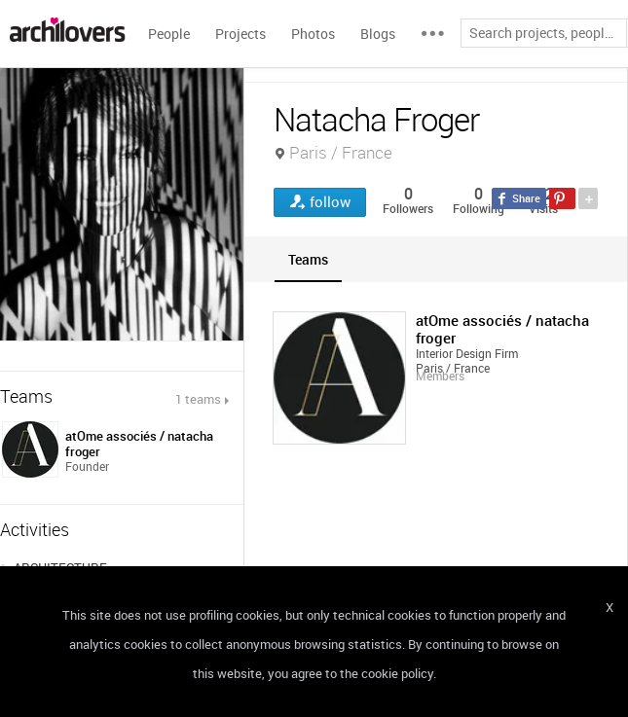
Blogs (377, 33)
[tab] (308, 259)
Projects (240, 33)
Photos (313, 33)
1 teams (198, 399)
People (169, 33)
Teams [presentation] (308, 259)
